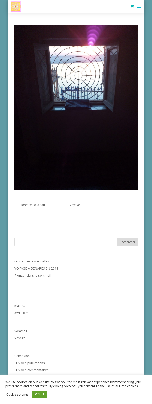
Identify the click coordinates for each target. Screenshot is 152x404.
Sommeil (20, 331)
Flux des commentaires (31, 370)
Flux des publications (29, 363)
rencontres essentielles (39, 198)
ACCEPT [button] (39, 394)
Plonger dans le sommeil (32, 275)
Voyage (75, 205)
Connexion (22, 356)
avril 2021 (21, 313)
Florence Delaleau (32, 205)
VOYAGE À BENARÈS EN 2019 (36, 268)
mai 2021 (21, 305)
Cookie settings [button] (17, 394)
